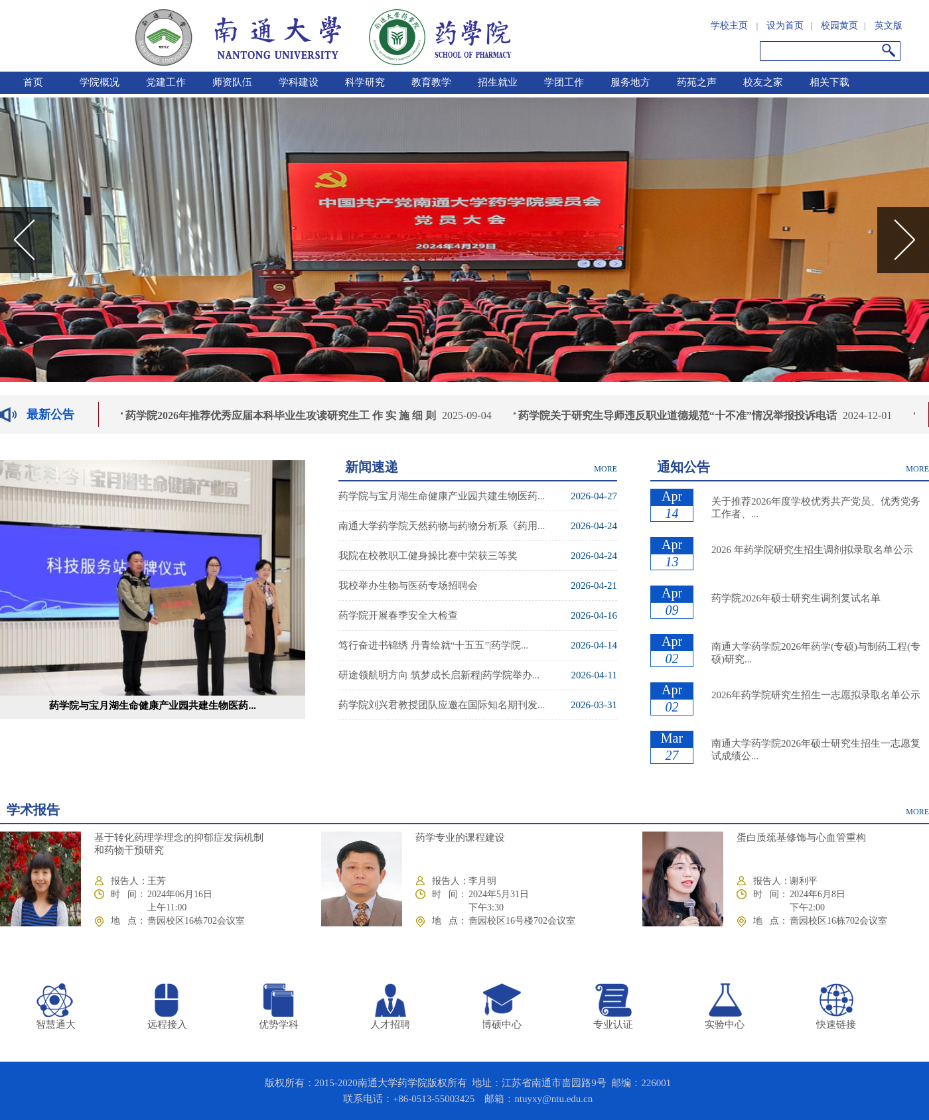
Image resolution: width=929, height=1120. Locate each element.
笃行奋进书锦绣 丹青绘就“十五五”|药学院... (433, 645)
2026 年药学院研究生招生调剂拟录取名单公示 (812, 549)
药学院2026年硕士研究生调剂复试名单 (796, 598)
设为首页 (785, 26)
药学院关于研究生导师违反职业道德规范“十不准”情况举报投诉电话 (679, 415)
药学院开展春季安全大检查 (398, 615)
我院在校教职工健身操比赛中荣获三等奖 (428, 555)
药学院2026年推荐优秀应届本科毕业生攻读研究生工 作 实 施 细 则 (282, 415)
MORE (605, 468)
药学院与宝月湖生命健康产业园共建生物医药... (152, 705)
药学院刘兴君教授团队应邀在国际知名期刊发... (441, 705)
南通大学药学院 (323, 36)
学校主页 (729, 26)
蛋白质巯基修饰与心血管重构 (801, 837)
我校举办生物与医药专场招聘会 (408, 585)
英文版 (888, 26)
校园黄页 (839, 26)
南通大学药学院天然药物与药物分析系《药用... (441, 526)
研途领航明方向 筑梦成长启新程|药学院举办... (438, 675)
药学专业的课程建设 (460, 837)
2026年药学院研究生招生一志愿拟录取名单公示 (815, 695)
